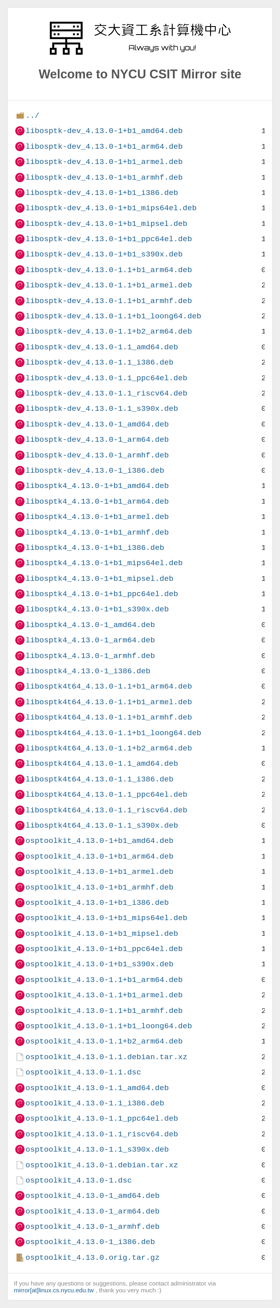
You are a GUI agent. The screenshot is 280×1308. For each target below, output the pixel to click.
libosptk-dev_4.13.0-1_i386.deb (94, 470)
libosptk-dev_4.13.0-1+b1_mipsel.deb (106, 223)
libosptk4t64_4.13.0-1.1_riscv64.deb (106, 810)
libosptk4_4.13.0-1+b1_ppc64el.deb (101, 593)
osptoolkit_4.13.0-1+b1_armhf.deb (99, 887)
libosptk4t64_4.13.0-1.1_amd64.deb (101, 763)
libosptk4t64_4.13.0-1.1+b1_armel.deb (108, 702)
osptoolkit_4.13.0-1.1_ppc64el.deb (101, 1118)
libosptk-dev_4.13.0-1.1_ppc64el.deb (106, 378)
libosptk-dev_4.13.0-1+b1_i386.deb (101, 192)
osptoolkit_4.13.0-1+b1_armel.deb (99, 871)
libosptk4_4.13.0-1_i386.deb (87, 671)
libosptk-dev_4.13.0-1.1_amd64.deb (101, 347)
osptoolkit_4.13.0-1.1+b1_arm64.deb (103, 979)
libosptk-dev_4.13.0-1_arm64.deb (97, 439)
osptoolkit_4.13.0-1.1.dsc (83, 1072)
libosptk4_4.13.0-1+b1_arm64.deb (97, 501)
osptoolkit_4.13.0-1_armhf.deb (92, 1226)
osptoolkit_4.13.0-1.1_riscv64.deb (101, 1134)
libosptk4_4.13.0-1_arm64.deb (90, 640)
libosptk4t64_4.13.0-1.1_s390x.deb (101, 825)
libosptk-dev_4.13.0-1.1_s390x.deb (101, 408)
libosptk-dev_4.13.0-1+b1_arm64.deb (103, 146)
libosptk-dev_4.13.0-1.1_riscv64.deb (106, 393)
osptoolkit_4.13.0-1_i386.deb (90, 1241)
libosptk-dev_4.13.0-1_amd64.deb (97, 424)
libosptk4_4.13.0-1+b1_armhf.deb (97, 532)
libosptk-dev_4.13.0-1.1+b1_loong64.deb (113, 316)
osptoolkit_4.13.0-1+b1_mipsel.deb (101, 933)
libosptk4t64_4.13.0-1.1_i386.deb (99, 779)
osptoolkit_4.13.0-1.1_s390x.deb (97, 1149)
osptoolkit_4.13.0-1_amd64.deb (92, 1195)
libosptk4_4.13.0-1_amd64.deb (90, 624)
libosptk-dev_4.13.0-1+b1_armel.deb (103, 161)
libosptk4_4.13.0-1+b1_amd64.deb (97, 485)
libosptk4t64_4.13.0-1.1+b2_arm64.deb (108, 748)
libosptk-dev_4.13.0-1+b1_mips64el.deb (110, 208)
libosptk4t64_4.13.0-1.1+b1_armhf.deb (108, 717)
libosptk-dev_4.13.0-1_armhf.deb (97, 455)
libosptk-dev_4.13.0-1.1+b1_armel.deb (108, 285)
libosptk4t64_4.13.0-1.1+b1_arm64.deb (108, 686)
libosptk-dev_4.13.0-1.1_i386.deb (99, 362)
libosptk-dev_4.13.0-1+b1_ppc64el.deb (108, 239)
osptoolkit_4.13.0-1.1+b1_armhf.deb (103, 1010)
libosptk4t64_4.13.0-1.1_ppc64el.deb (106, 794)
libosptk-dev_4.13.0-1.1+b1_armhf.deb (108, 300)
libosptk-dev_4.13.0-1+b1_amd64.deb (103, 130)
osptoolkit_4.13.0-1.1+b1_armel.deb (103, 995)
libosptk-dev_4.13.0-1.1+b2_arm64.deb (108, 331)
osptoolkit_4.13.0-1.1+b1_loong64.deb (108, 1026)
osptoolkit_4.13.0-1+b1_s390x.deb (99, 964)
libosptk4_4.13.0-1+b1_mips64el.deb (103, 563)
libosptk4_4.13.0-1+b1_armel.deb (97, 516)
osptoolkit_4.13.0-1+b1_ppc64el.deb (103, 948)
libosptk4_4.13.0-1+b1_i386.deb (94, 547)
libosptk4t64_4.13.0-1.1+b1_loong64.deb (113, 733)
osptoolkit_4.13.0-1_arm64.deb (92, 1211)
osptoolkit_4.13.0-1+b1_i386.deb (97, 902)
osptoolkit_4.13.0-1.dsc (78, 1180)
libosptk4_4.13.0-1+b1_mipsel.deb (99, 578)
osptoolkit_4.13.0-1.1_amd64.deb (97, 1087)
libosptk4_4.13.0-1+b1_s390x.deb (97, 609)
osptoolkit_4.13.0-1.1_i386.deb (94, 1103)
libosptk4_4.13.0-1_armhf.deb (90, 655)
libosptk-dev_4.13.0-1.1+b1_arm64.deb (108, 269)
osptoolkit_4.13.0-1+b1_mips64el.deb (106, 917)
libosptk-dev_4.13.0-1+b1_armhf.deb (103, 177)
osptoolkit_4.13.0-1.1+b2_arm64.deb (103, 1041)
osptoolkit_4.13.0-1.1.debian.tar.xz (106, 1057)
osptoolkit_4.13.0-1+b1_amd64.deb (99, 840)
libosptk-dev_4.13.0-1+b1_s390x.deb (103, 254)
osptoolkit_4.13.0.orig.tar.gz (92, 1257)
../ (32, 115)
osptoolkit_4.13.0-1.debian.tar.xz (101, 1165)
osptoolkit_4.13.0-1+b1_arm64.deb (99, 856)
